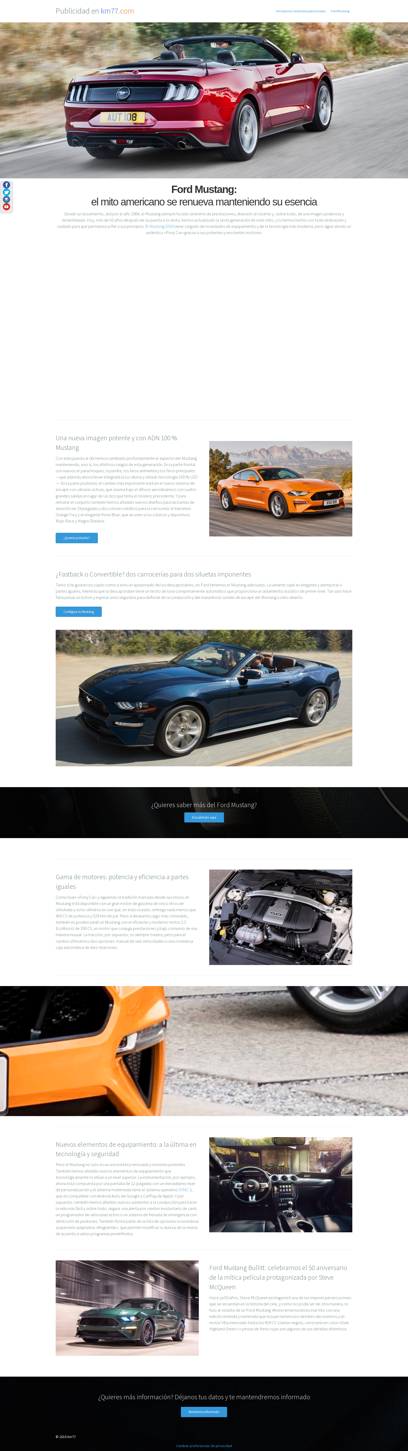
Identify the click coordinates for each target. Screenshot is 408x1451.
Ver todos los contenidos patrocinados (301, 11)
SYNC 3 (185, 1190)
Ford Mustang (340, 11)
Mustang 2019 (161, 226)
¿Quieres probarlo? (76, 538)
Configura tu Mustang (78, 612)
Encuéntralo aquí (204, 817)
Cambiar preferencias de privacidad (204, 1445)
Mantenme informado (204, 1412)
